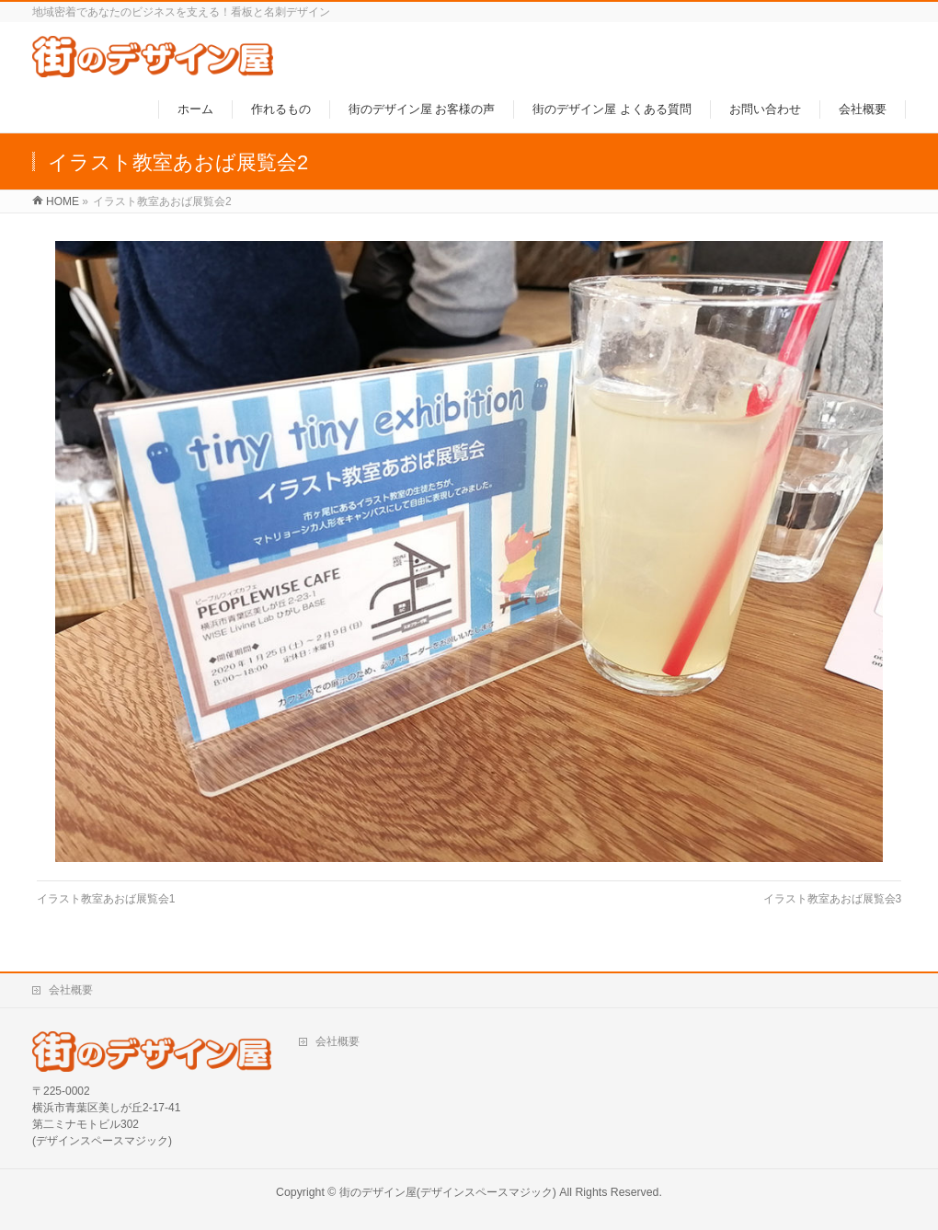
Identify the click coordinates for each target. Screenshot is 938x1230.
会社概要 (71, 989)
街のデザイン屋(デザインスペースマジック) (447, 1192)
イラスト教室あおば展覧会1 (106, 898)
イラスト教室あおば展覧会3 (832, 898)
